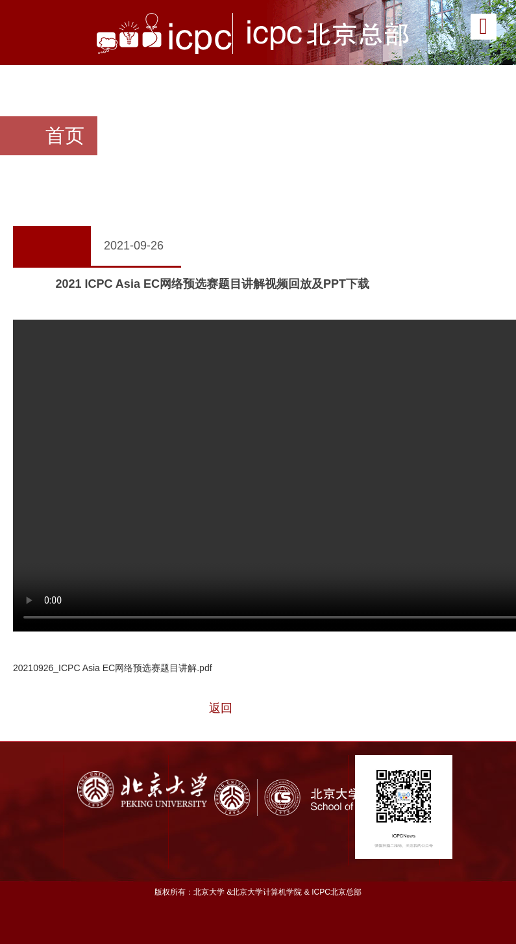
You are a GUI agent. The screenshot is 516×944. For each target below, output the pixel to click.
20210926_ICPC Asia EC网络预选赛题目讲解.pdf (112, 668)
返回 (220, 708)
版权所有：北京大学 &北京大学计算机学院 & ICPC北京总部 (258, 892)
